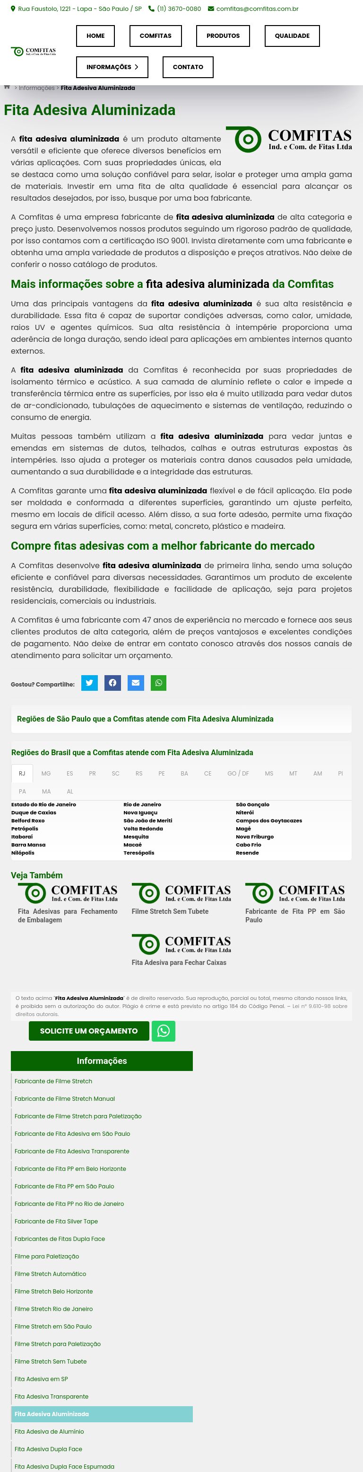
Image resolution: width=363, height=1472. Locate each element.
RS (139, 773)
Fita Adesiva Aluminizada (52, 1414)
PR (92, 773)
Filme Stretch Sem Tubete (170, 911)
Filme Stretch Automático (50, 1274)
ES (70, 773)
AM (317, 773)
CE (207, 773)
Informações (112, 67)
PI (340, 773)
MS (269, 773)
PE (161, 773)
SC (116, 773)
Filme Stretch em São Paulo (53, 1326)
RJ (22, 773)
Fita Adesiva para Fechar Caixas (179, 962)
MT (293, 773)
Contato (188, 67)
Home (95, 36)
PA (22, 791)
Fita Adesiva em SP (41, 1379)
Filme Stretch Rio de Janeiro (54, 1309)
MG (46, 773)
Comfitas (156, 36)
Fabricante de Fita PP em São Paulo (64, 1186)
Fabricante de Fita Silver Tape (56, 1221)
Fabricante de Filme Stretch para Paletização (78, 1116)
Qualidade (292, 36)
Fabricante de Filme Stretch (53, 1081)
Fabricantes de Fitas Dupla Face (60, 1239)
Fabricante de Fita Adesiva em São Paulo (72, 1134)
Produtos (223, 36)
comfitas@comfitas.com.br (257, 9)
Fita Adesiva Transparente (51, 1396)
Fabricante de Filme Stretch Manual (65, 1099)
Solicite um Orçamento (89, 1031)
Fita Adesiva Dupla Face (48, 1449)
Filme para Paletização (47, 1256)
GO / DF (238, 773)
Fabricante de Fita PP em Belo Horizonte (70, 1169)
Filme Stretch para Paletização (58, 1344)
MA (46, 791)
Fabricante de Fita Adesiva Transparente (72, 1151)
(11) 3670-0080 (179, 9)
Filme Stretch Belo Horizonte (54, 1291)
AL (70, 791)
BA (184, 773)
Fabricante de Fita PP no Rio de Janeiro (69, 1204)
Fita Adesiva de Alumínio (49, 1431)
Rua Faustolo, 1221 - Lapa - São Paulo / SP (79, 9)
